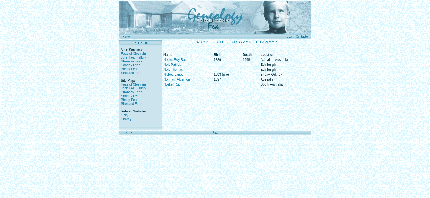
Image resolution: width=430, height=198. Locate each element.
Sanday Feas (130, 65)
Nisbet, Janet (173, 74)
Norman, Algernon (176, 79)
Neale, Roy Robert (177, 60)
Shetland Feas (131, 73)
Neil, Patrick (172, 65)
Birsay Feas (129, 69)
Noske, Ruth (172, 84)
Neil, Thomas (173, 70)
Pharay (126, 119)
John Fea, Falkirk (133, 57)
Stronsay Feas (131, 61)
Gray (124, 115)
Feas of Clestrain (133, 54)
